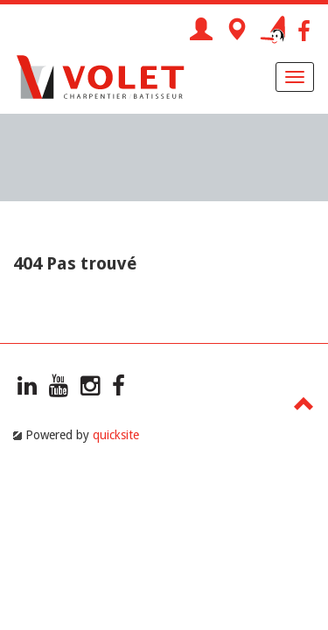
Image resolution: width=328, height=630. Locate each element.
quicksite (116, 435)
